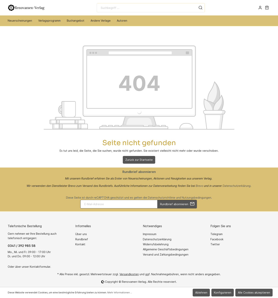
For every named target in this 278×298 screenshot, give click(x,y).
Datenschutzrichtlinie (161, 197)
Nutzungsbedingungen (196, 197)
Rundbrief (81, 239)
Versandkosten (129, 274)
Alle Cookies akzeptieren (254, 292)
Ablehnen (201, 292)
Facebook (216, 239)
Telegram (216, 234)
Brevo (199, 185)
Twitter (215, 244)
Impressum (149, 234)
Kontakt (80, 244)
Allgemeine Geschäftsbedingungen (165, 249)
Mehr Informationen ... (119, 292)
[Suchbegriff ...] (147, 7)
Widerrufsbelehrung (156, 244)
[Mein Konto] (260, 7)
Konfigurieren (222, 292)
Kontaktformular (40, 266)
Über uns (81, 234)
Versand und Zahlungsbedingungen (165, 254)
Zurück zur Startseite (139, 159)
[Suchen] (200, 7)
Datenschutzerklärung (237, 185)
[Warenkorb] (267, 7)
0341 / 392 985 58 (22, 246)
